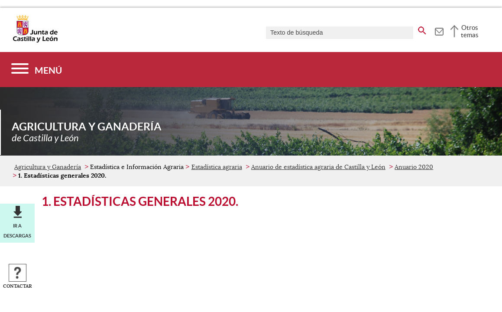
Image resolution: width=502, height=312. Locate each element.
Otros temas (470, 31)
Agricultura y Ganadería (47, 167)
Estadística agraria (216, 167)
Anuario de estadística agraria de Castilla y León (318, 167)
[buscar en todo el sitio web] (422, 29)
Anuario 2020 (414, 167)
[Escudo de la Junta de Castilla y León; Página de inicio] (35, 40)
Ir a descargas (17, 230)
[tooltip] (439, 30)
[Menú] (36, 69)
